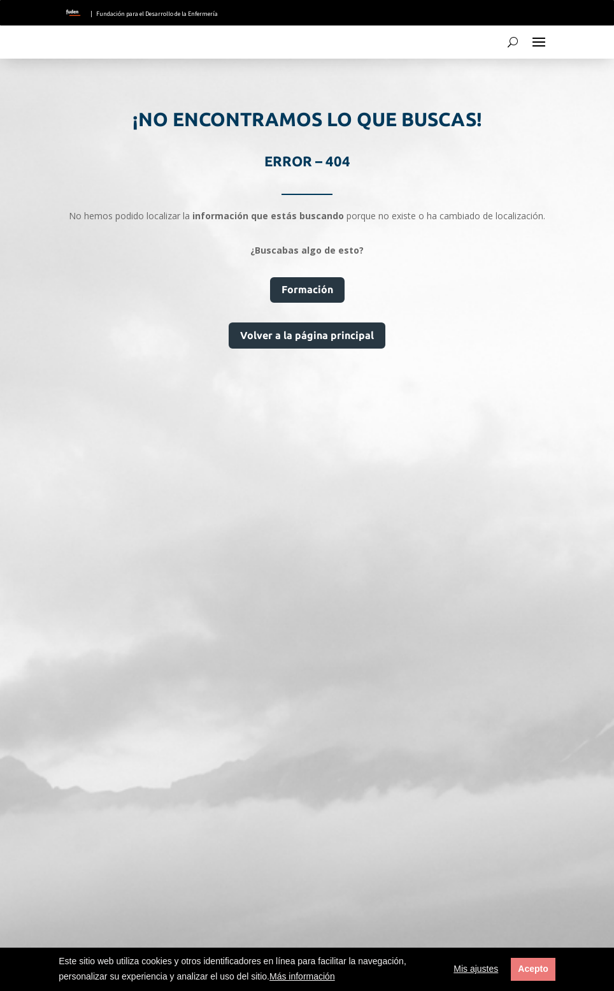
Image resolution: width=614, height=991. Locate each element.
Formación (307, 289)
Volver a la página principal (307, 335)
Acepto (533, 969)
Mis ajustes (475, 969)
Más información (302, 976)
